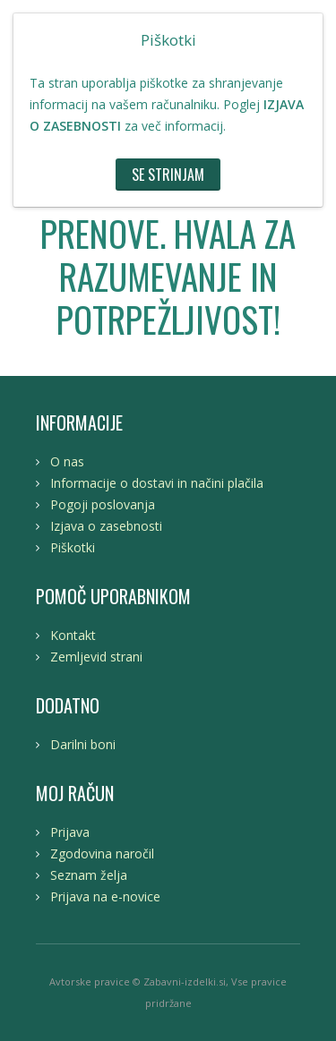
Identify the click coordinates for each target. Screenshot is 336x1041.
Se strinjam (168, 174)
